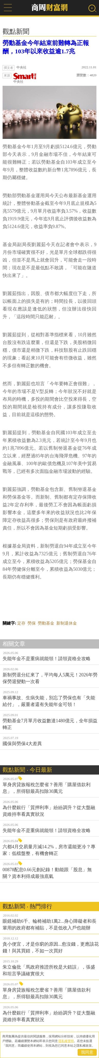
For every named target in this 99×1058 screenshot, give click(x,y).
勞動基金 (46, 623)
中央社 (25, 78)
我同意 (87, 1052)
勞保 (32, 623)
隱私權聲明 (66, 1041)
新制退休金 (66, 623)
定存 (21, 623)
